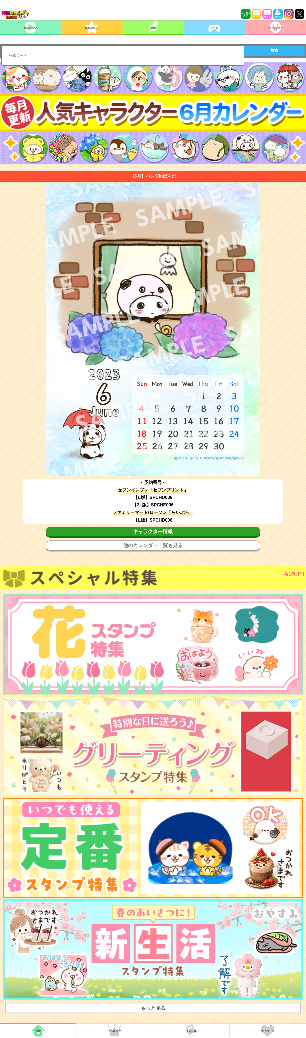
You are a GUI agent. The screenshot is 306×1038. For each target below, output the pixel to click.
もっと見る (153, 1008)
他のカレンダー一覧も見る (153, 545)
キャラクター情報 (153, 531)
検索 (274, 50)
